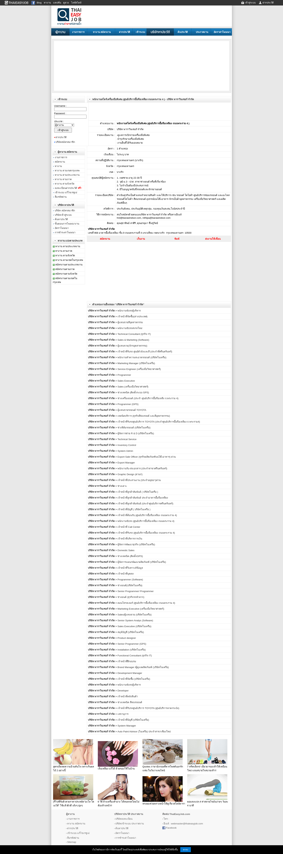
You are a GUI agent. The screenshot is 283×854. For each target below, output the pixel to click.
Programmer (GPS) (128, 404)
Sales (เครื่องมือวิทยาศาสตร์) (133, 386)
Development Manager (130, 673)
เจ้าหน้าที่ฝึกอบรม (127, 661)
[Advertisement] (83, 65)
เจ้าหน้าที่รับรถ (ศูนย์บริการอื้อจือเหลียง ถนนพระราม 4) (146, 532)
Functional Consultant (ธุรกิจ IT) (135, 655)
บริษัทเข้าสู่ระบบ (63, 215)
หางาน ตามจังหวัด (64, 183)
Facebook (171, 827)
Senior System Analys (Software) (135, 620)
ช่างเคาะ (122, 486)
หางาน (58, 166)
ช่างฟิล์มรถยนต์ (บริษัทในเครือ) (134, 427)
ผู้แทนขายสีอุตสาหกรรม (130, 322)
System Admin (125, 451)
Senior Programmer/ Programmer (136, 591)
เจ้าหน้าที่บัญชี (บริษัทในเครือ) (133, 719)
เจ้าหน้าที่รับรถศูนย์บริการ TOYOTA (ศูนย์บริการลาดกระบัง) (148, 708)
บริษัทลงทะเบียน (123, 818)
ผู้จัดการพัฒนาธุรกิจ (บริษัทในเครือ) (136, 544)
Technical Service (127, 439)
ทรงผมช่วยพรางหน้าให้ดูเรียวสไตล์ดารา (164, 803)
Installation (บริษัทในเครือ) (132, 649)
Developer (123, 690)
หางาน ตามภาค (63, 179)
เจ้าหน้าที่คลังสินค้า (128, 696)
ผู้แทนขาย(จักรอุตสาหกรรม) (132, 345)
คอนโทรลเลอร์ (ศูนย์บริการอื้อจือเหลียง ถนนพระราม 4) (146, 603)
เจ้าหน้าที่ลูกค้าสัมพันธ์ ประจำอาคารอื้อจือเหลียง (143, 497)
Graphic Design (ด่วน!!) (130, 474)
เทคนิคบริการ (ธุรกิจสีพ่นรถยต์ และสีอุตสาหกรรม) (144, 415)
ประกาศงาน (202, 32)
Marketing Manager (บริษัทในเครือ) (136, 363)
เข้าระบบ (140, 32)
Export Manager (126, 462)
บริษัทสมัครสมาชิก (65, 142)
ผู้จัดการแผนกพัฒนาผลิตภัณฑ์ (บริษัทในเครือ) (142, 562)
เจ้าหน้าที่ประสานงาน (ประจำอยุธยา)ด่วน (139, 480)
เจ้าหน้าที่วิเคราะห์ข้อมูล (130, 567)
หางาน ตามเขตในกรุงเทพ (69, 260)
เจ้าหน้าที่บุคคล (126, 573)
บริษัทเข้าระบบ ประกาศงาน (129, 823)
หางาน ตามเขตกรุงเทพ (67, 170)
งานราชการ (78, 32)
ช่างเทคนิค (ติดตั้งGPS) (130, 556)
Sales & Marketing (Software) (133, 339)
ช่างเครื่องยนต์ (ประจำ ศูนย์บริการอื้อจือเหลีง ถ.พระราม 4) (148, 398)
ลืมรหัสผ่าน (61, 196)
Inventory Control (127, 445)
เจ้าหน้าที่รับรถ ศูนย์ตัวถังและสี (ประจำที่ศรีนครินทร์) (145, 351)
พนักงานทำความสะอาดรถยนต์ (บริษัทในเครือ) (142, 357)
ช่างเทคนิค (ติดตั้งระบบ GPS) (133, 392)
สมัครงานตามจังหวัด (66, 273)
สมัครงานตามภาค (65, 269)
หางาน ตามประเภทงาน (67, 175)
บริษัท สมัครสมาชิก (65, 210)
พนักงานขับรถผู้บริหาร (129, 310)
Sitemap (71, 842)
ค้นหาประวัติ (61, 219)
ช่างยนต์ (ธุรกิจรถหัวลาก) (131, 597)
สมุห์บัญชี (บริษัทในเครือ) (131, 632)
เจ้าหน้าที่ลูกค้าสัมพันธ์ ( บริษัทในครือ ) (138, 491)
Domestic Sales (126, 550)
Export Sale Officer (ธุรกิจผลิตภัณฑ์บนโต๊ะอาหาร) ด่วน (147, 456)
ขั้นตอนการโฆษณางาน (67, 223)
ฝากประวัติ (124, 32)
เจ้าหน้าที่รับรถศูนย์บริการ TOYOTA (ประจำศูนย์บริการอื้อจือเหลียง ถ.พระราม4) (159, 421)
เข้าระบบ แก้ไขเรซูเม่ (66, 192)
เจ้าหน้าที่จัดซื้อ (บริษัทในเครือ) (134, 679)
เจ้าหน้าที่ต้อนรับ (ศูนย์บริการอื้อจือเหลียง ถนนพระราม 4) (147, 515)
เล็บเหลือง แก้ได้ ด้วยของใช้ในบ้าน (116, 768)
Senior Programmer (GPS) (132, 643)
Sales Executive (126, 380)
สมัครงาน (60, 161)
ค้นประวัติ (183, 32)
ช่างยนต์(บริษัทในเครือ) (130, 585)
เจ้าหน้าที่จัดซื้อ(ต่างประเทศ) (132, 316)
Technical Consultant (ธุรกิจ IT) (134, 334)
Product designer (127, 638)
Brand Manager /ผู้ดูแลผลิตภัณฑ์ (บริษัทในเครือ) (143, 667)
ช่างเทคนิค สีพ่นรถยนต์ (130, 702)
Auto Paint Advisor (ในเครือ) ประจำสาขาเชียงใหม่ (144, 731)
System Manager (127, 725)
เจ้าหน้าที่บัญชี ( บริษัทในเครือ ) (134, 509)
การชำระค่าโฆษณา (65, 232)
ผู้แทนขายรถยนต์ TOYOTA (132, 410)
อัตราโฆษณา (62, 228)
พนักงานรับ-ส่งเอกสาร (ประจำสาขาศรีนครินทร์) (142, 468)
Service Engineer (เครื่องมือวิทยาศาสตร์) (139, 369)
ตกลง (185, 849)
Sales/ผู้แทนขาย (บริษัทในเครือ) (135, 614)
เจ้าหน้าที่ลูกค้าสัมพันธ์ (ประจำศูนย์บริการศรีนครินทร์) (145, 503)
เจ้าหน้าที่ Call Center (129, 527)
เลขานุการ (123, 714)
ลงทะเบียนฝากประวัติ (68, 188)
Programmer (124, 375)
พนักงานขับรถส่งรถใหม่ (130, 328)
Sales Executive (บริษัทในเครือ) (134, 626)
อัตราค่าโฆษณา (222, 32)
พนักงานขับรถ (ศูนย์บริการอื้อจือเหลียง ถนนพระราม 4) (146, 521)
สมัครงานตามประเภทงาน (68, 264)
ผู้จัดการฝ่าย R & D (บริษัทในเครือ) (136, 433)
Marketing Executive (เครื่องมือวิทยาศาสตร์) (141, 608)
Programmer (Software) (130, 579)
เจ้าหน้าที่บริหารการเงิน (130, 538)
